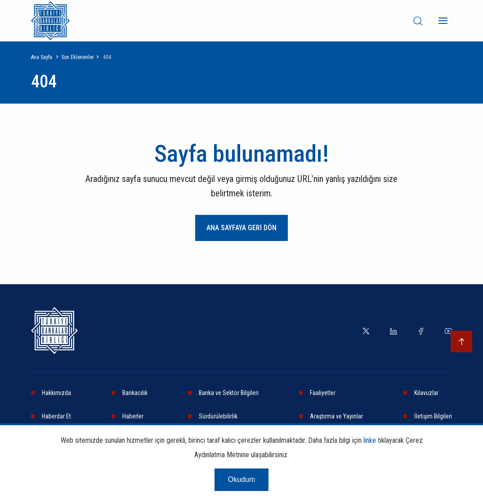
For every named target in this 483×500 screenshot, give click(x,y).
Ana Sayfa (41, 57)
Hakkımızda (56, 392)
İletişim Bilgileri (433, 416)
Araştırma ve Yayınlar (336, 416)
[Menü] (443, 21)
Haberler (132, 416)
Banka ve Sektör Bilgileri (229, 392)
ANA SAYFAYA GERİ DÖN (241, 227)
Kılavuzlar (426, 392)
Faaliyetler (322, 392)
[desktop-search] (418, 21)
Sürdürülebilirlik (218, 416)
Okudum (241, 479)
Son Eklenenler (77, 57)
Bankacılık (135, 392)
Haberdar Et (56, 416)
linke (369, 440)
